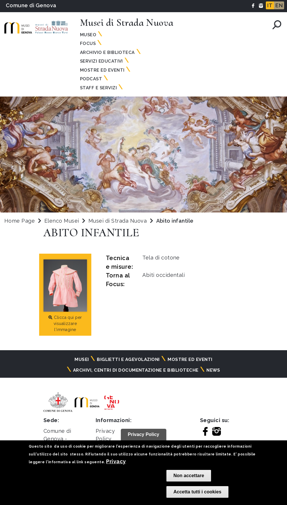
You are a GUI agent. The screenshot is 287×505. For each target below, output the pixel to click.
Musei (82, 359)
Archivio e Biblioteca (107, 52)
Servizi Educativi (101, 61)
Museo (88, 34)
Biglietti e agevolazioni (128, 359)
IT (270, 5)
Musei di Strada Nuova (118, 221)
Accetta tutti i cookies (197, 491)
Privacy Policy (143, 434)
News (213, 370)
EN (279, 5)
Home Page (19, 221)
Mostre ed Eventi (102, 70)
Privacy (116, 461)
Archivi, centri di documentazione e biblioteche (136, 370)
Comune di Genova (31, 5)
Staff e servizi (98, 87)
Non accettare (188, 475)
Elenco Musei (61, 221)
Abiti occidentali (163, 275)
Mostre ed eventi (190, 359)
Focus (88, 43)
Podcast (91, 78)
